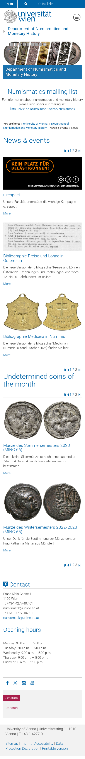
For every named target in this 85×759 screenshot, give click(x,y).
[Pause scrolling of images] (44, 44)
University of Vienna (35, 123)
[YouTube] (32, 682)
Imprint (26, 743)
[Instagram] (24, 682)
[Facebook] (7, 682)
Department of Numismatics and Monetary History (38, 31)
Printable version (55, 748)
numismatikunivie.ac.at (21, 618)
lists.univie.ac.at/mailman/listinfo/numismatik (42, 109)
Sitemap (11, 743)
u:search (11, 708)
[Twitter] (16, 682)
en (9, 4)
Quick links (45, 4)
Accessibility (43, 743)
